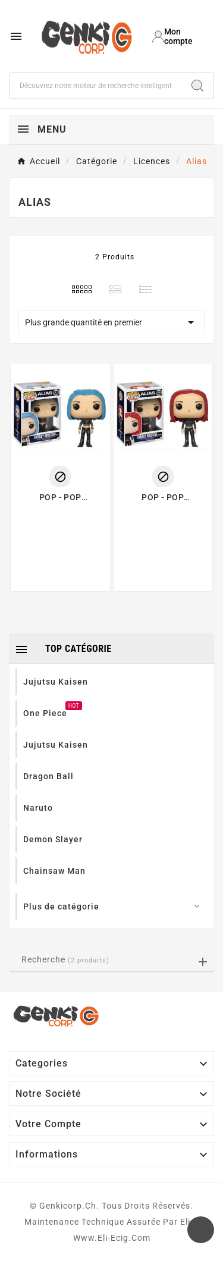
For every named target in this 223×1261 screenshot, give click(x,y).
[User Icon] (178, 36)
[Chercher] (96, 85)
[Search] (197, 85)
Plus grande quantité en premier (111, 322)
